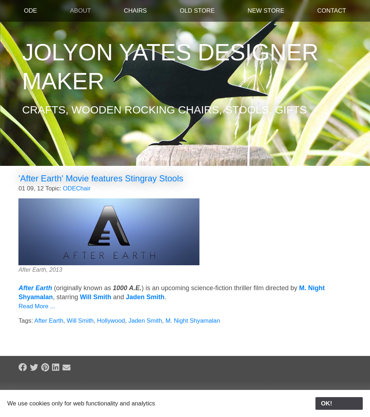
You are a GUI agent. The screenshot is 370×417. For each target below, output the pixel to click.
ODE (30, 10)
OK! (339, 403)
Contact (331, 10)
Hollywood (111, 320)
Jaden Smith (145, 297)
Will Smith (95, 297)
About (80, 10)
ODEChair (76, 188)
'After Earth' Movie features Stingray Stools (100, 178)
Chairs (135, 10)
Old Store (197, 10)
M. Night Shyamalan (192, 320)
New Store (266, 10)
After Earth (35, 288)
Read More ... (36, 306)
